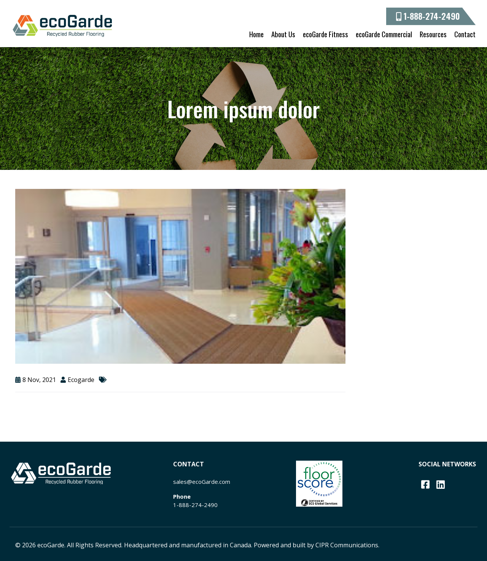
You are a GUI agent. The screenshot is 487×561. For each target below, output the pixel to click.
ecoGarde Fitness (325, 34)
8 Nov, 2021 (39, 380)
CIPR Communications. (347, 545)
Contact (465, 34)
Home (256, 34)
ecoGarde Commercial (384, 34)
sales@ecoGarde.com (201, 481)
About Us (283, 34)
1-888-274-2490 (428, 16)
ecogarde (81, 380)
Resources (433, 34)
